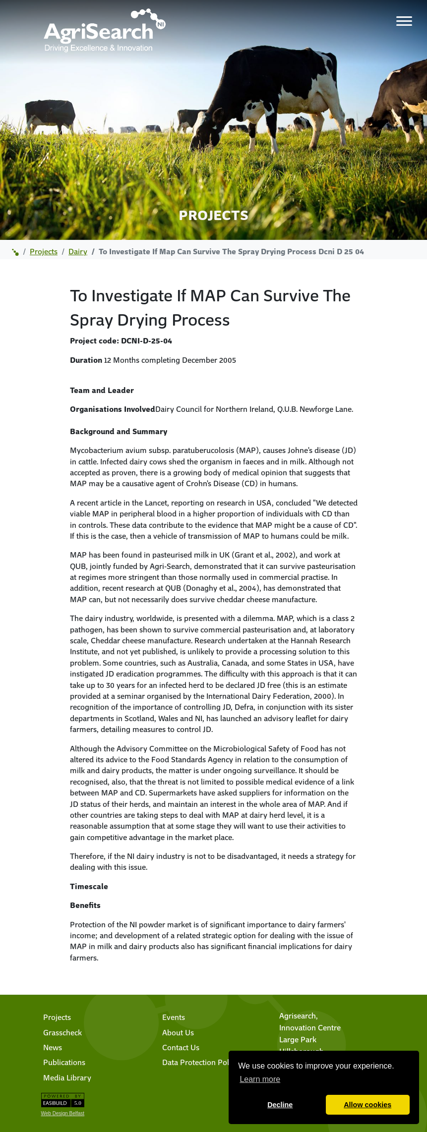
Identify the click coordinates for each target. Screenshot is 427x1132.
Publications (64, 1062)
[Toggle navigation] (404, 21)
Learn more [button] (260, 1079)
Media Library (67, 1077)
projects (44, 251)
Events (173, 1017)
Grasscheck (62, 1032)
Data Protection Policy (200, 1062)
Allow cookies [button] (367, 1105)
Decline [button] (280, 1105)
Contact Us (180, 1047)
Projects (57, 1017)
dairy (77, 251)
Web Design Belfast (63, 1113)
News (52, 1047)
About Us (178, 1032)
